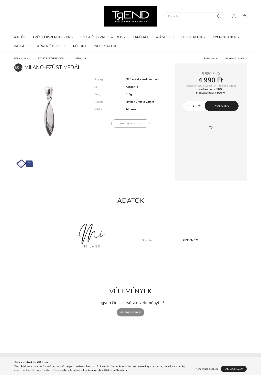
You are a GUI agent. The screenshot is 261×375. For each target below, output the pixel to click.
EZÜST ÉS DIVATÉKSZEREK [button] (101, 37)
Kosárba (222, 106)
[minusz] (188, 106)
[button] (211, 127)
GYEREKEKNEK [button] (225, 37)
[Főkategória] (21, 58)
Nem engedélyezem (207, 369)
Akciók (20, 37)
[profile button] (234, 16)
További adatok (130, 123)
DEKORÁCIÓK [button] (192, 37)
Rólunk (79, 46)
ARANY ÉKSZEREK (51, 46)
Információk (105, 46)
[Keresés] (194, 16)
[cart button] (245, 16)
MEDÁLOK (80, 58)
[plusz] (199, 106)
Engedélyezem (234, 369)
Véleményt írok (130, 312)
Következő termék (234, 58)
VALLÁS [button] (20, 46)
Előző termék (211, 58)
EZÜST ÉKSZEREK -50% (51, 58)
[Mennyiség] (193, 106)
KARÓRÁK (140, 37)
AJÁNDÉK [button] (163, 37)
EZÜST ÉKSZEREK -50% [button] (52, 37)
